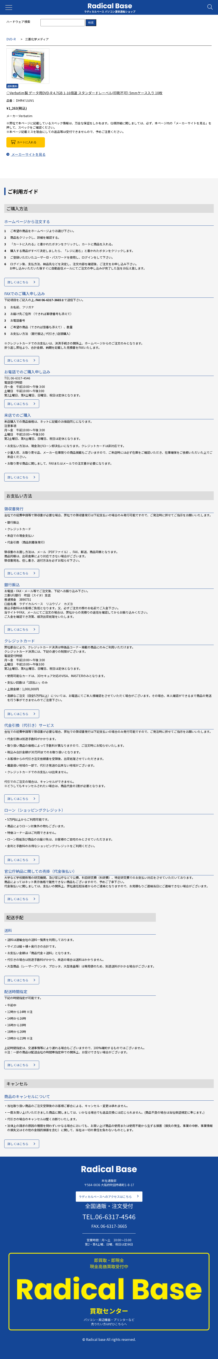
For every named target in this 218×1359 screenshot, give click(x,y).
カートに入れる (26, 142)
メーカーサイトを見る (26, 154)
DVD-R (11, 39)
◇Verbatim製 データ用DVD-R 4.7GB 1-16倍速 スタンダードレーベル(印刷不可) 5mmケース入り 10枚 (84, 92)
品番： (10, 100)
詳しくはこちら (17, 282)
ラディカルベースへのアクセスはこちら (105, 1196)
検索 (91, 22)
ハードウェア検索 (18, 21)
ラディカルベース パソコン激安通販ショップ (109, 11)
